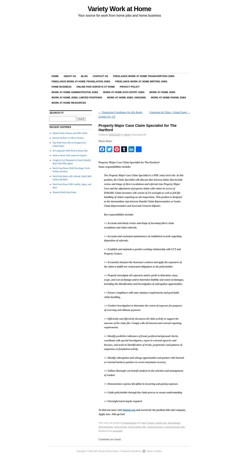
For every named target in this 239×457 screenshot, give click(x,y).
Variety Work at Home (119, 9)
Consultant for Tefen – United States (169, 112)
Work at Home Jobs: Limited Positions (77, 97)
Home (55, 76)
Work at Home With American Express (69, 155)
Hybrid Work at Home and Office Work (69, 133)
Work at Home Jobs (162, 92)
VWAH (127, 135)
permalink (117, 430)
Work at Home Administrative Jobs (75, 92)
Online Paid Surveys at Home (95, 86)
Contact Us (100, 76)
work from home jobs (174, 426)
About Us (70, 76)
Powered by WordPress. (131, 451)
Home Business (61, 86)
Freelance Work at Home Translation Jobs (81, 81)
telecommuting (105, 426)
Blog (84, 76)
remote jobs (161, 422)
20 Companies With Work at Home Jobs (70, 150)
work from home (155, 426)
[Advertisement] (119, 45)
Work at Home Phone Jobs (168, 97)
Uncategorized (129, 422)
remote (151, 422)
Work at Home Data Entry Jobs (124, 92)
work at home (120, 426)
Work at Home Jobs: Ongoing (126, 97)
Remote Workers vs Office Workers (68, 138)
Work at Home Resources (69, 102)
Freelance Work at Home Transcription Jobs (143, 76)
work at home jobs (137, 426)
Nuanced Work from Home (64, 192)
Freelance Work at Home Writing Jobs (141, 81)
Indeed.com (129, 410)
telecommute (174, 422)
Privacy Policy (130, 86)
